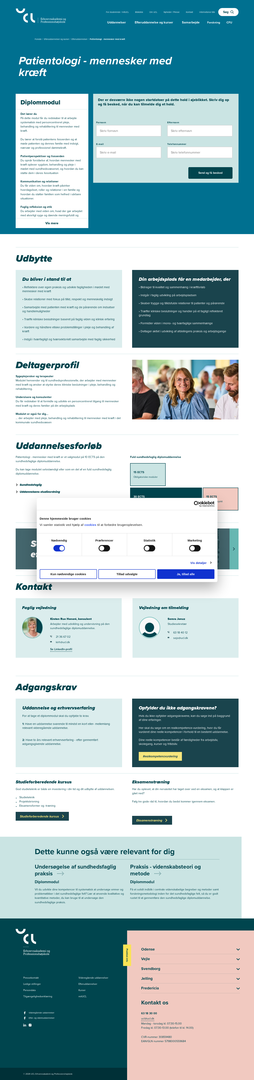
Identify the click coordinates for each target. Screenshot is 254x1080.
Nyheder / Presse (172, 12)
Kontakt (189, 12)
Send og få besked (210, 173)
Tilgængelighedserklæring (37, 996)
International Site (207, 12)
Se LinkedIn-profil (61, 649)
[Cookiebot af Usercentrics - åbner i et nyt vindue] (196, 504)
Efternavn (173, 122)
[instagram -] (31, 1026)
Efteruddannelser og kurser (57, 39)
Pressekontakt (31, 978)
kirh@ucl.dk (60, 642)
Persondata (29, 990)
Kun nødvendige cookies (68, 574)
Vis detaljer (198, 562)
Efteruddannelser (79, 39)
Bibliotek (139, 12)
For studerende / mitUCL (117, 12)
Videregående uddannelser (93, 978)
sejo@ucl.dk (178, 638)
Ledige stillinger (32, 984)
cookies (90, 524)
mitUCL (83, 996)
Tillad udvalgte (127, 574)
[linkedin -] (25, 1026)
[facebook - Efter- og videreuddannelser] (25, 1019)
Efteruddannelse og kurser (154, 22)
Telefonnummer (176, 144)
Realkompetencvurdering (160, 756)
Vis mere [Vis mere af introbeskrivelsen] (51, 223)
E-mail (100, 144)
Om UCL (153, 12)
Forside (38, 39)
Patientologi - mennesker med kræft (107, 39)
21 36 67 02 (60, 637)
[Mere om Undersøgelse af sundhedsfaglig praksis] (79, 888)
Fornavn (101, 122)
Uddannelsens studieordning (40, 492)
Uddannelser (116, 22)
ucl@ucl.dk (147, 1018)
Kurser (82, 990)
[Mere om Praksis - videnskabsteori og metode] (174, 886)
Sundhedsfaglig (31, 485)
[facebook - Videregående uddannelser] (25, 1014)
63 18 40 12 (178, 632)
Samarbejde (191, 22)
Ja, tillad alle (186, 574)
